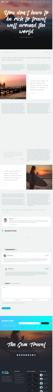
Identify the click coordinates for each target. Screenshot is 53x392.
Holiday (13, 209)
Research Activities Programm (19, 382)
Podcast (7, 52)
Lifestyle (17, 209)
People (31, 209)
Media (21, 209)
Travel (44, 209)
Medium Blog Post (46, 374)
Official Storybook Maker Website (19, 377)
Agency (3, 209)
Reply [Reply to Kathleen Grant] (47, 255)
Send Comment (6, 308)
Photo (35, 209)
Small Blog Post (45, 391)
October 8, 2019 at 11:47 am (10, 256)
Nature (24, 209)
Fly (10, 209)
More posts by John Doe (13, 224)
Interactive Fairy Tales (18, 375)
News (27, 209)
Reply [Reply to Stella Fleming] (47, 268)
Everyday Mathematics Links (19, 379)
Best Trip (33, 376)
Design (7, 209)
